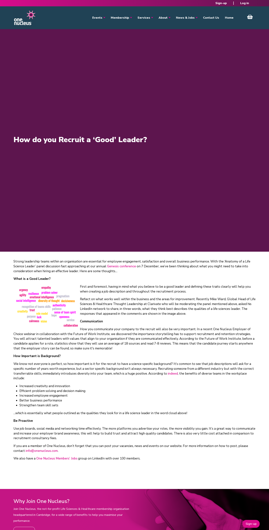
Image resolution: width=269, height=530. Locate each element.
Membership (120, 18)
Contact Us (211, 18)
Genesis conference (121, 266)
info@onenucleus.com (42, 451)
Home (229, 18)
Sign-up (221, 3)
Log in (244, 3)
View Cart (250, 17)
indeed (173, 373)
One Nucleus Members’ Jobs (56, 458)
